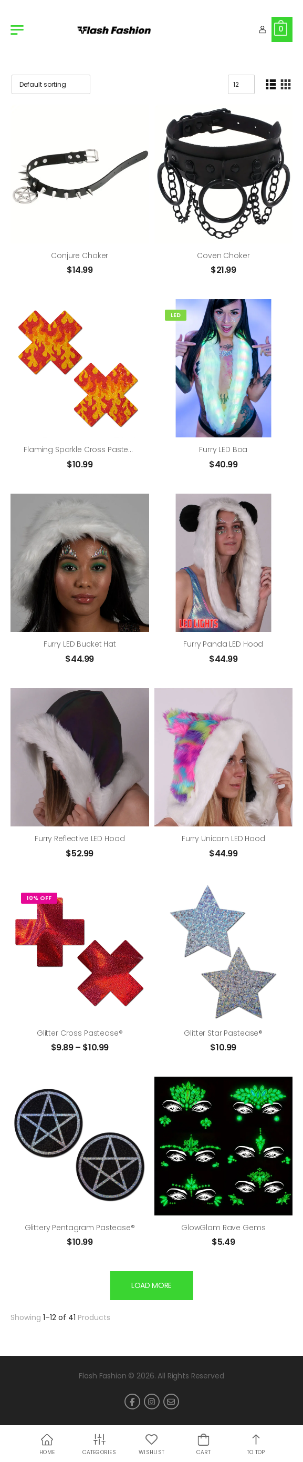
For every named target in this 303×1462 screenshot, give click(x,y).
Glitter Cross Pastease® (80, 1033)
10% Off (39, 898)
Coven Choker (223, 255)
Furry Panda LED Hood (223, 644)
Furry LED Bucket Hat (80, 644)
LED (176, 315)
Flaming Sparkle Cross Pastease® (85, 449)
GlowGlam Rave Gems (223, 1227)
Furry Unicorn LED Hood (223, 838)
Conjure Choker (79, 255)
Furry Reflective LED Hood (80, 838)
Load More (151, 1285)
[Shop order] (51, 84)
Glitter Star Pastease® (223, 1033)
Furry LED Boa (223, 449)
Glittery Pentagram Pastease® (80, 1227)
